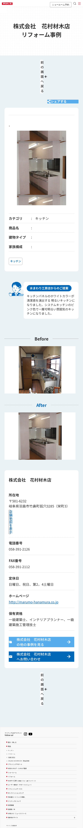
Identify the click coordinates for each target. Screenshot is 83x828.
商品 (9, 713)
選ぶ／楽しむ (12, 709)
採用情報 (11, 772)
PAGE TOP (41, 815)
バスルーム (11, 721)
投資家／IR (11, 776)
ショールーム (12, 739)
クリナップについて (14, 768)
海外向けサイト (13, 784)
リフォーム (11, 744)
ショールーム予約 (60, 5)
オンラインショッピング (16, 760)
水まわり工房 (22, 748)
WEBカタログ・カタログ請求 (17, 735)
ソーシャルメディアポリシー (14, 797)
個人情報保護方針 (11, 801)
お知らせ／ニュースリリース (17, 780)
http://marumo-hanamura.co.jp (33, 582)
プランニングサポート (15, 731)
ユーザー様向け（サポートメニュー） (20, 752)
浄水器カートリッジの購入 (16, 764)
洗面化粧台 (11, 724)
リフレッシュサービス (15, 756)
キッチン (11, 717)
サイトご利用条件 (11, 792)
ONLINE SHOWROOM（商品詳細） (19, 728)
